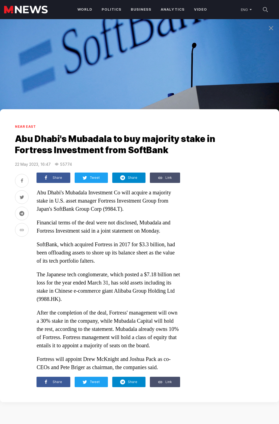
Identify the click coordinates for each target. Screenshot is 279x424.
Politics (112, 9)
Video (200, 9)
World (84, 9)
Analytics (173, 9)
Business (141, 9)
